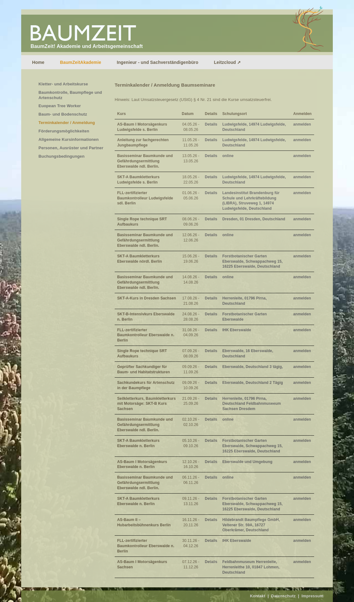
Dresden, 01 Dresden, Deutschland (253, 219)
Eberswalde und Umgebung (247, 462)
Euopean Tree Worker (60, 105)
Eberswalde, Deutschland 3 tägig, (252, 367)
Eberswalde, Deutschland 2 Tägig (252, 382)
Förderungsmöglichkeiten (64, 131)
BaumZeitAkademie (80, 62)
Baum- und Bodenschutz (63, 114)
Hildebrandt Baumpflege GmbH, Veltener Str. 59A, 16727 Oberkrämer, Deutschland (251, 525)
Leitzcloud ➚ (227, 62)
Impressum (312, 596)
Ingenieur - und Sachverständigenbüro (158, 62)
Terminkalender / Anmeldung (67, 122)
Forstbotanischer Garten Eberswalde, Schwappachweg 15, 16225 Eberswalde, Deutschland (252, 261)
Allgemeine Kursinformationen (69, 139)
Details (211, 124)
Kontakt (257, 596)
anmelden (302, 124)
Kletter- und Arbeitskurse (63, 84)
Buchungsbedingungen (62, 156)
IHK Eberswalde (236, 330)
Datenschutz (283, 596)
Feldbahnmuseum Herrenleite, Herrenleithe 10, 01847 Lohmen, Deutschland (251, 567)
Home (38, 62)
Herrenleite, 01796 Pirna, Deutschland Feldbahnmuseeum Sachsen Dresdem (251, 403)
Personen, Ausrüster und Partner (71, 148)
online (227, 156)
